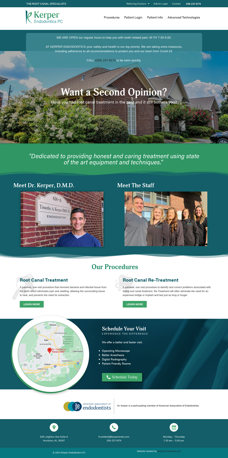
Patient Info (155, 17)
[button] (2, 96)
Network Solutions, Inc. (169, 451)
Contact (176, 3)
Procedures (111, 17)
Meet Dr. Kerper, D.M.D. (43, 185)
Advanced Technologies (184, 17)
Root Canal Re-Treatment (150, 279)
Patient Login (133, 17)
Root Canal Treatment (44, 279)
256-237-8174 (193, 4)
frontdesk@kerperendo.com (113, 436)
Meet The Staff (135, 185)
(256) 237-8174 (105, 60)
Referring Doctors (137, 3)
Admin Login (161, 3)
